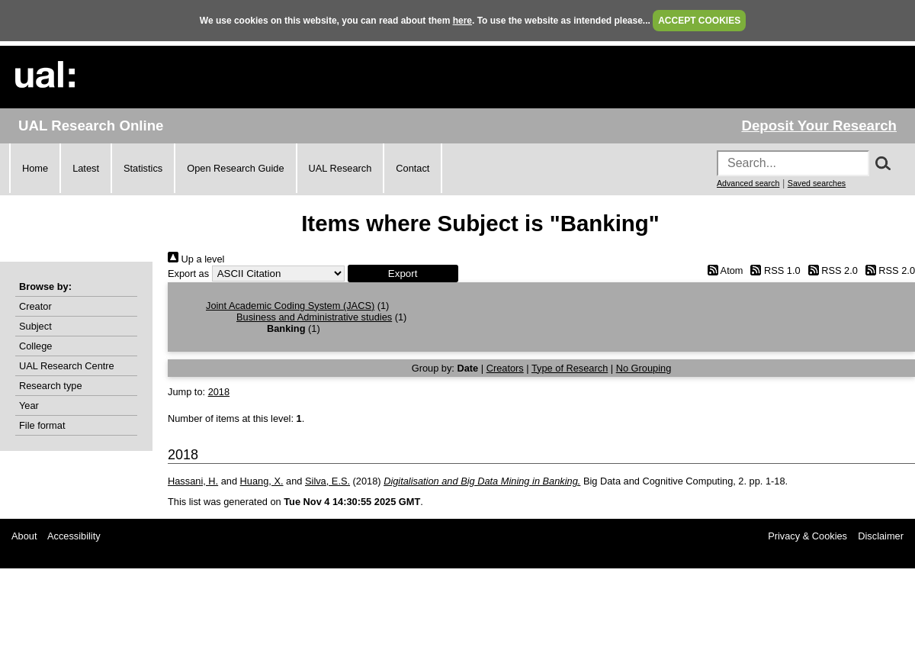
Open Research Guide (235, 168)
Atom (722, 270)
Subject (35, 326)
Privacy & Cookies (807, 536)
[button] (403, 273)
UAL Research (340, 168)
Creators (505, 368)
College (35, 346)
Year (29, 405)
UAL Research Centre (66, 366)
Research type (50, 385)
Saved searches (817, 183)
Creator (35, 306)
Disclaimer (881, 536)
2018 (219, 391)
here (462, 20)
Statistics (143, 168)
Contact (412, 168)
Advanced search (748, 183)
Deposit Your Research (819, 125)
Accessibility (74, 536)
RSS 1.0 (773, 270)
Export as (188, 273)
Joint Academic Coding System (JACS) (290, 305)
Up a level (196, 259)
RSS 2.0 (830, 270)
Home (35, 168)
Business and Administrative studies (314, 317)
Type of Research (569, 368)
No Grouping (644, 368)
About (24, 536)
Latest (85, 168)
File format (42, 425)
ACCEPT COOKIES (699, 20)
